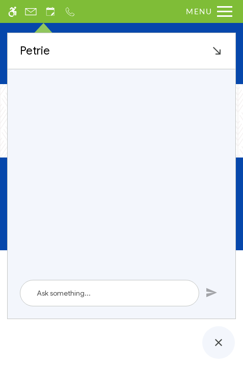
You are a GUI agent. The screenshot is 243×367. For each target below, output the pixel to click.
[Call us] (70, 11)
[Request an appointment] (50, 11)
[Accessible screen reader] (12, 11)
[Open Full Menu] (206, 11)
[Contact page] (30, 11)
